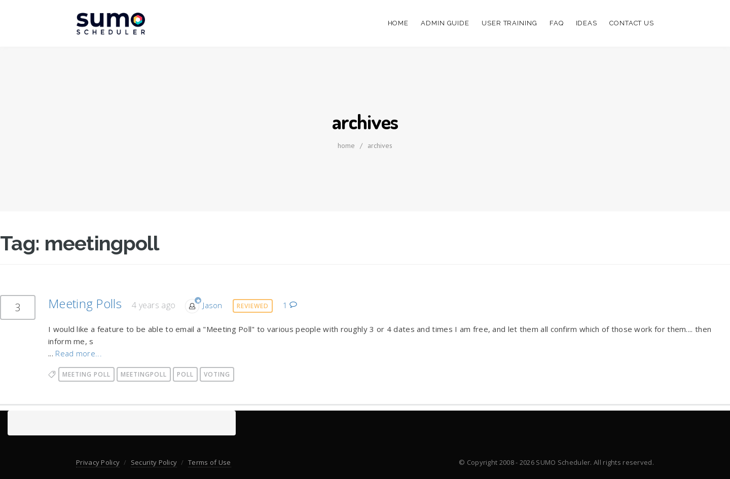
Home (398, 23)
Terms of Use (209, 462)
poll (185, 374)
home (346, 145)
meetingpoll (144, 374)
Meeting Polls (85, 303)
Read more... (78, 353)
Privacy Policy (98, 462)
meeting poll (86, 374)
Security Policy (154, 462)
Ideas (587, 23)
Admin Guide (445, 23)
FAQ (557, 23)
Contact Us (631, 23)
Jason (213, 305)
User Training (509, 23)
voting (217, 374)
